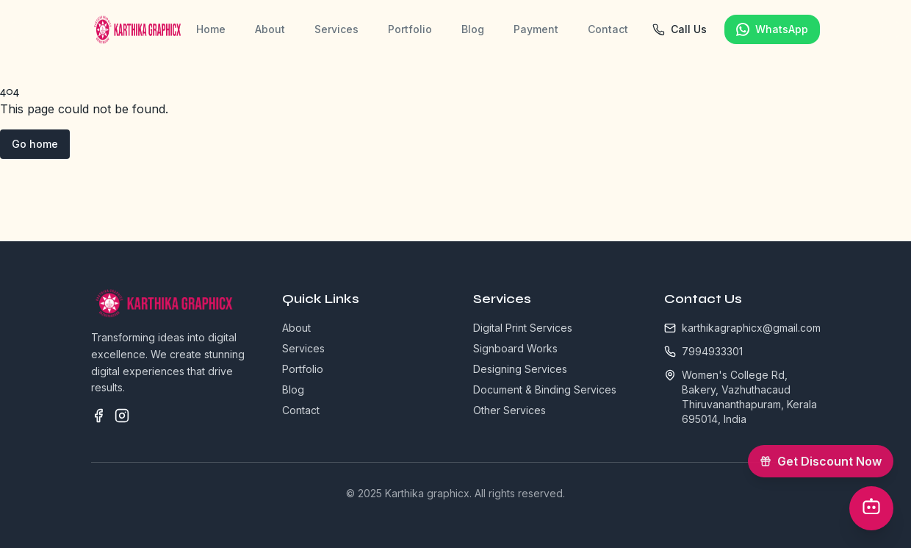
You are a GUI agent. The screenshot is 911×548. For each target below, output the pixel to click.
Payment (536, 29)
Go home (35, 144)
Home (211, 29)
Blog (472, 29)
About (270, 29)
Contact (608, 29)
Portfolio (410, 29)
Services (336, 29)
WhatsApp (772, 29)
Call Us (679, 29)
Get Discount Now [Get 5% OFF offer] (826, 457)
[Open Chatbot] (871, 508)
